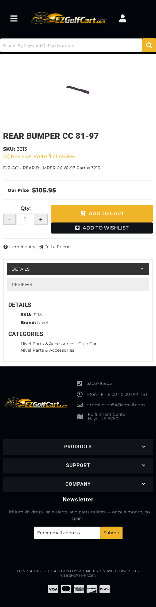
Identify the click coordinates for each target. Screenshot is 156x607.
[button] (78, 45)
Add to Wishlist (106, 228)
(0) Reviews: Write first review (39, 156)
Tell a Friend (58, 246)
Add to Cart (106, 213)
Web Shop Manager (78, 576)
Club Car (87, 343)
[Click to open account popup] (122, 18)
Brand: (28, 322)
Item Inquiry (22, 246)
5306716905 (99, 383)
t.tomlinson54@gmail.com (116, 405)
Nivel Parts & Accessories (47, 343)
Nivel (42, 322)
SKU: (9, 149)
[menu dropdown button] (14, 18)
